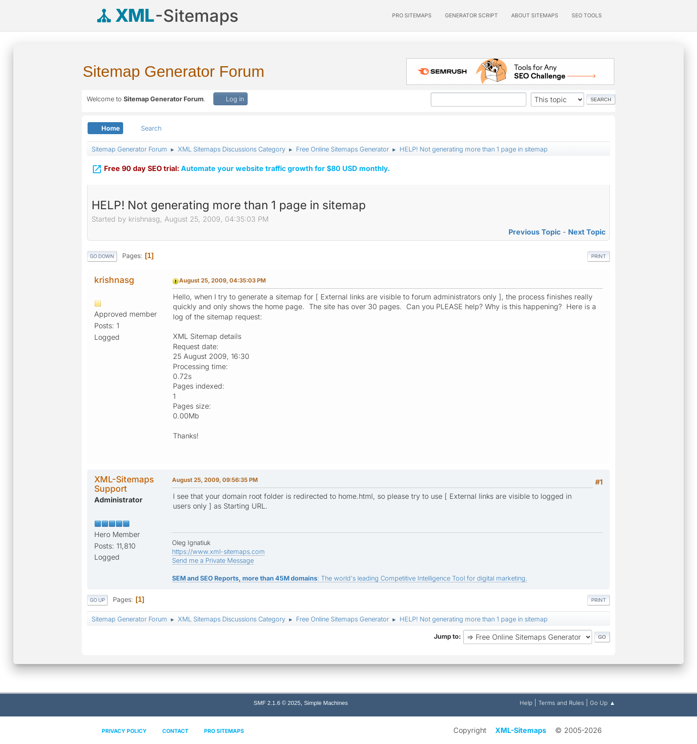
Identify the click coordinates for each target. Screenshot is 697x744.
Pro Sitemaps (224, 731)
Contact (175, 731)
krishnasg (114, 280)
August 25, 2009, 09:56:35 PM (215, 479)
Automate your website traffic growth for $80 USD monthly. (241, 169)
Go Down (102, 256)
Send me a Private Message (213, 560)
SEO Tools (587, 15)
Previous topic (535, 231)
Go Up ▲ (602, 702)
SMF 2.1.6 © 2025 (277, 703)
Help (526, 702)
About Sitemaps (534, 15)
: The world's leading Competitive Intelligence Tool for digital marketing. (349, 578)
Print (598, 256)
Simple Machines (326, 703)
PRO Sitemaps (412, 15)
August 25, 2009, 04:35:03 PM (222, 280)
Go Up (97, 600)
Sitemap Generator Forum (173, 71)
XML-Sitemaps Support (124, 484)
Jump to (446, 636)
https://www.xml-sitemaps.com (218, 551)
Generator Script (471, 15)
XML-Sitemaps (520, 730)
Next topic (586, 231)
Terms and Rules (561, 702)
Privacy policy (124, 731)
